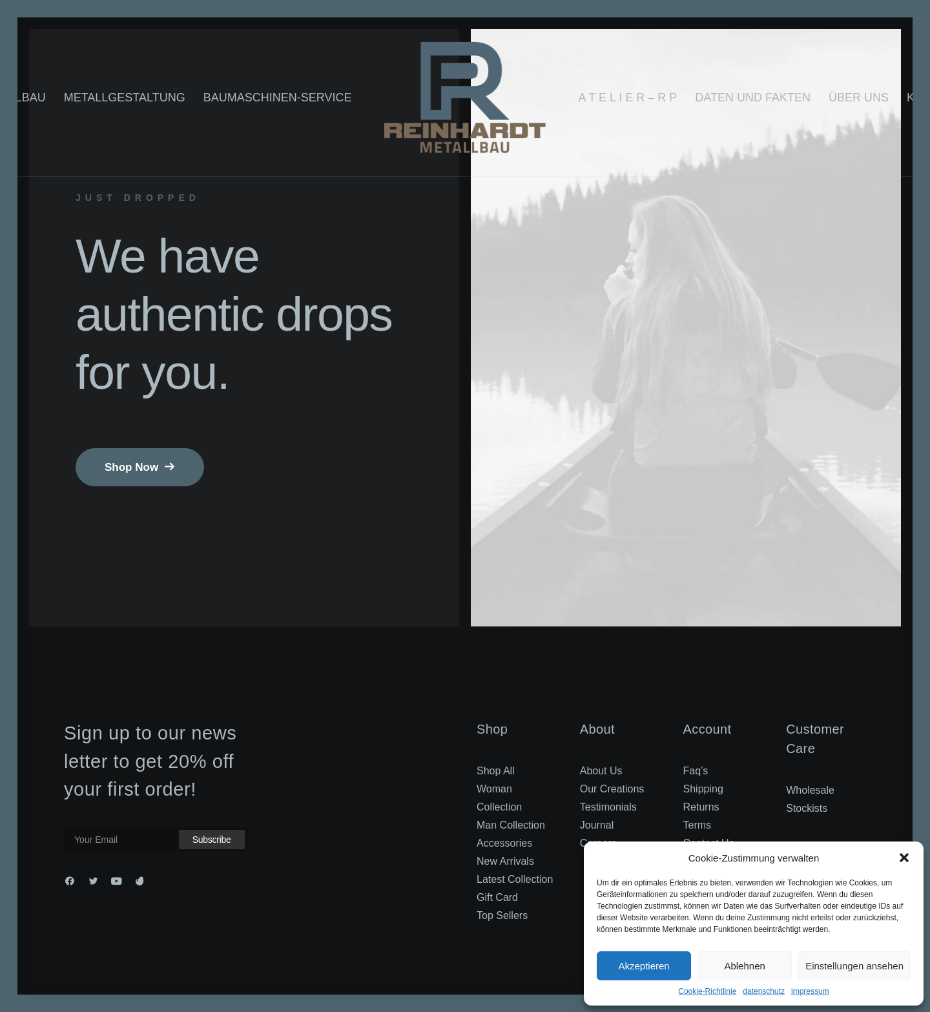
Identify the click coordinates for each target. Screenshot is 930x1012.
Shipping (703, 788)
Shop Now (140, 467)
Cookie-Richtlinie (707, 991)
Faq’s (695, 770)
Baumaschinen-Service (277, 97)
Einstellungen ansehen (854, 965)
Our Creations (612, 788)
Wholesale (810, 790)
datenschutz (764, 991)
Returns (701, 806)
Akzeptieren (643, 965)
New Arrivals (505, 861)
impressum (810, 991)
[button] (904, 857)
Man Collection (511, 825)
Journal (597, 825)
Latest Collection (515, 879)
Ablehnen (744, 965)
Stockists (806, 808)
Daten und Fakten (753, 97)
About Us (601, 770)
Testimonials (608, 806)
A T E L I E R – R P (628, 97)
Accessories (504, 843)
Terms (697, 825)
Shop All (496, 770)
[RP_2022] (465, 97)
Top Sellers (502, 915)
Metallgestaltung (124, 97)
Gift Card (497, 897)
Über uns (859, 97)
